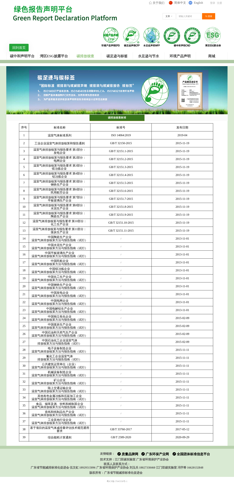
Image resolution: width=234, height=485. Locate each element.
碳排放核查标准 (117, 117)
